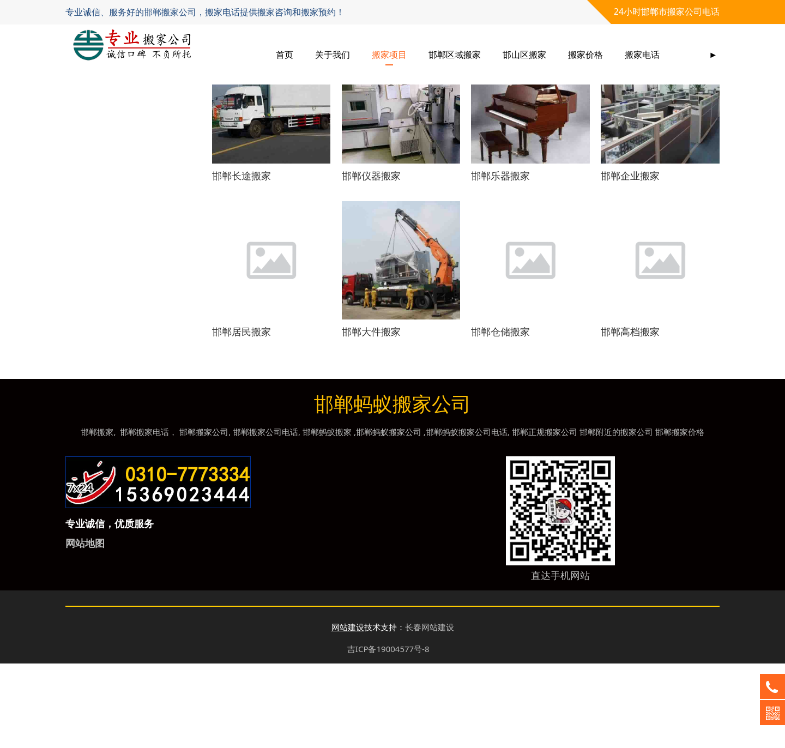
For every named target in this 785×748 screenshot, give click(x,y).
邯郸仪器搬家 (371, 260)
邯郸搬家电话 (144, 516)
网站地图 (85, 627)
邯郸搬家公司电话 (265, 516)
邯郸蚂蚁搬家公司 (388, 516)
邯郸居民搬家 (241, 416)
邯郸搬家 (97, 516)
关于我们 (332, 55)
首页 (284, 55)
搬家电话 (642, 55)
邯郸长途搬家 (241, 260)
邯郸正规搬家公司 (544, 516)
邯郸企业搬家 (630, 260)
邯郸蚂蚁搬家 (327, 516)
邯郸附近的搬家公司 (616, 516)
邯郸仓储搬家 (500, 416)
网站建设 (347, 711)
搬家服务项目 (109, 152)
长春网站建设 (429, 711)
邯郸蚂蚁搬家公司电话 (467, 516)
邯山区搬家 (524, 55)
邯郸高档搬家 (630, 416)
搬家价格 (585, 55)
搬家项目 (389, 55)
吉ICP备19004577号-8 (388, 733)
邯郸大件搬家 (371, 416)
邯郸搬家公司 (203, 516)
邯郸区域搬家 (454, 55)
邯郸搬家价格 (679, 516)
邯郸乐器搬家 (500, 260)
